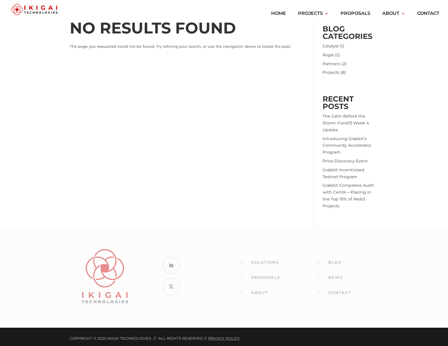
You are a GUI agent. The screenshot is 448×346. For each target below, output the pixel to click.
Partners (331, 63)
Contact (428, 13)
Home (278, 13)
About (390, 13)
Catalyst (331, 46)
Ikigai (328, 54)
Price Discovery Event (345, 161)
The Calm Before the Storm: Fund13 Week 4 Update (346, 123)
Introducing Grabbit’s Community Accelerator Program (347, 145)
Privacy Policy (224, 338)
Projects (310, 13)
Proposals (355, 13)
